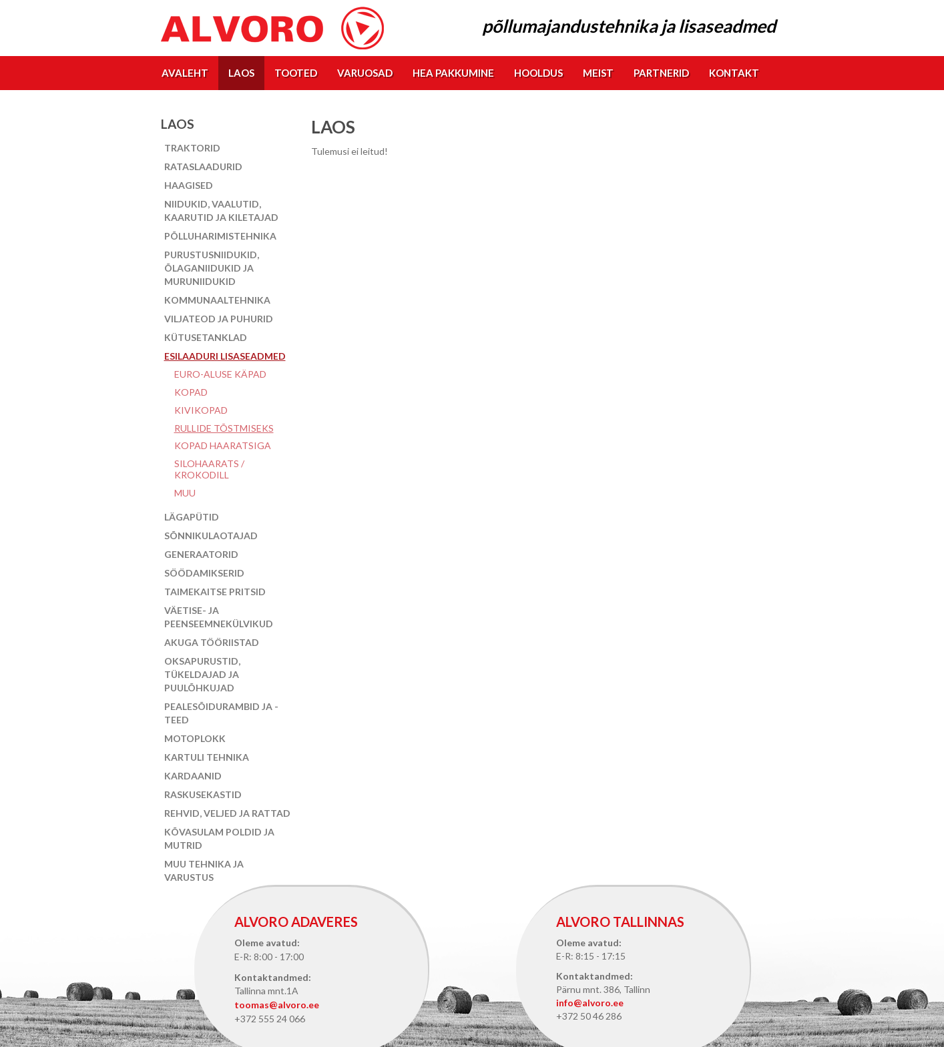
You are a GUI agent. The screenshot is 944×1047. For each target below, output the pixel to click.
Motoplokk (195, 738)
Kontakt (734, 73)
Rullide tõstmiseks (224, 428)
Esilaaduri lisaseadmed (225, 356)
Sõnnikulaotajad (211, 535)
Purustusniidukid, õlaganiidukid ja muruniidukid (211, 268)
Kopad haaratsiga (222, 445)
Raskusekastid (203, 794)
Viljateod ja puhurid (218, 318)
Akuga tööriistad (211, 642)
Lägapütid (191, 516)
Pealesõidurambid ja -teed (221, 713)
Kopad (191, 392)
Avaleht (185, 73)
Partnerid (661, 73)
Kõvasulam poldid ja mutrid (219, 838)
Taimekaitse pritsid (215, 591)
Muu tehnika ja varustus (204, 870)
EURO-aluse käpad (220, 374)
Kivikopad (201, 410)
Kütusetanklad (205, 337)
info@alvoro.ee (590, 1002)
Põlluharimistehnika (220, 236)
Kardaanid (193, 775)
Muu (185, 492)
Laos (241, 73)
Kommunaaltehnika (217, 300)
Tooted (295, 73)
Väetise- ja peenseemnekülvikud (218, 617)
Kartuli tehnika (206, 757)
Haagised (188, 185)
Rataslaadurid (203, 166)
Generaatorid (201, 554)
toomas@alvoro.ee (276, 1004)
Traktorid (192, 147)
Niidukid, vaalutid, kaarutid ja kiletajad (221, 210)
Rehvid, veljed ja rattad (227, 813)
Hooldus (538, 73)
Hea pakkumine (453, 73)
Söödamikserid (204, 573)
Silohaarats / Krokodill (209, 469)
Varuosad (365, 73)
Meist (598, 73)
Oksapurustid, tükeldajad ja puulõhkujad (202, 674)
